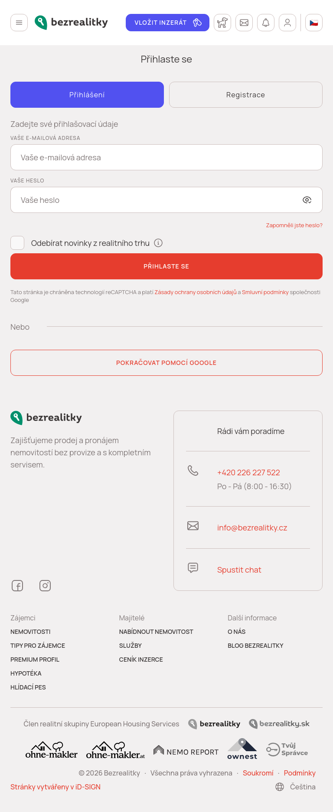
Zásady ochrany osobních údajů (195, 292)
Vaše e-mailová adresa (45, 138)
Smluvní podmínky (265, 292)
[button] (294, 225)
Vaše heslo (27, 180)
